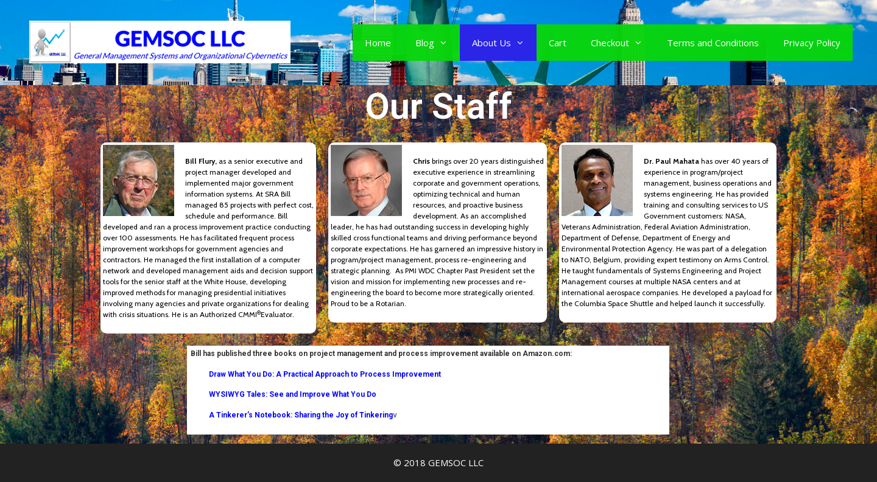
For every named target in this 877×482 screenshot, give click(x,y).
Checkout (623, 42)
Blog (437, 42)
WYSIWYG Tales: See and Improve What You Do (292, 394)
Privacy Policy (811, 43)
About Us (504, 42)
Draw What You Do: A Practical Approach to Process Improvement (325, 374)
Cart (557, 43)
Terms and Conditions (713, 43)
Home (378, 43)
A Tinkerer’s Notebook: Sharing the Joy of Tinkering (292, 415)
